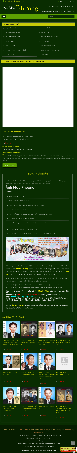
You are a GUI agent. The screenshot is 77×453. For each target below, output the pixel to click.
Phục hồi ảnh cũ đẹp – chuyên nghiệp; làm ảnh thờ (46, 342)
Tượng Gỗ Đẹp (10, 54)
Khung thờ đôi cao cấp (13, 37)
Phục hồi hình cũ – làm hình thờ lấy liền (28, 375)
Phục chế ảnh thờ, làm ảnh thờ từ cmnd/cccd (10, 408)
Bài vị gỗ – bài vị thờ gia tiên (49, 37)
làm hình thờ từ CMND (28, 158)
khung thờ (44, 430)
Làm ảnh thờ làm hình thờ (14, 131)
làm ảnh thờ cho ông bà (57, 156)
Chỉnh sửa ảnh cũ (12, 156)
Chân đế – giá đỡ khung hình (50, 50)
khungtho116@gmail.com (29, 444)
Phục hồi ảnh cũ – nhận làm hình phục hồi (28, 342)
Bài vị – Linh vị (10, 41)
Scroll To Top (73, 443)
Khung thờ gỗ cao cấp (13, 32)
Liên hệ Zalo (10, 165)
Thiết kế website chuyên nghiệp (31, 450)
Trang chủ (8, 61)
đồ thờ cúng (69, 430)
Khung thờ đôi (45, 32)
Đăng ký (71, 1)
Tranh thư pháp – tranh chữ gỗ (16, 50)
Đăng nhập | (64, 1)
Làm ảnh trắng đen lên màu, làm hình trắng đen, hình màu (11, 342)
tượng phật (38, 432)
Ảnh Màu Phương (20, 187)
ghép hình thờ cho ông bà (27, 156)
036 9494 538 (19, 1)
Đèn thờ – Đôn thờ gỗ (12, 45)
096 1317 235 (9, 1)
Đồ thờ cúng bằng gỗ (48, 45)
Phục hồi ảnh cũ (11, 28)
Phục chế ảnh (40, 158)
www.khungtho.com (41, 441)
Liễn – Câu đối (45, 41)
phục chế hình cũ (51, 158)
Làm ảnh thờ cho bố (42, 156)
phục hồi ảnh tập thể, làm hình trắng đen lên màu (29, 408)
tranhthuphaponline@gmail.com (49, 444)
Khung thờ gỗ (45, 28)
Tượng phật (45, 54)
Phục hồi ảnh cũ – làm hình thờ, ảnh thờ (63, 342)
